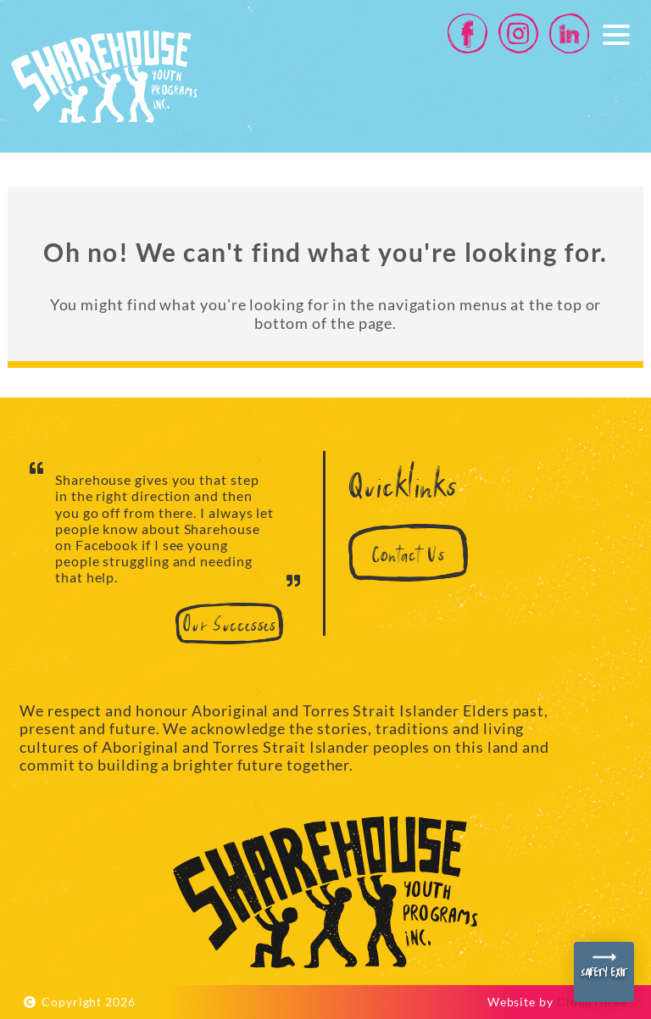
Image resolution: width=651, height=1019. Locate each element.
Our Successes (229, 626)
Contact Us (408, 556)
